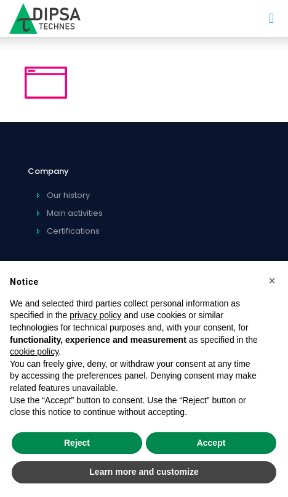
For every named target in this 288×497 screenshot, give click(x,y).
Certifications (73, 231)
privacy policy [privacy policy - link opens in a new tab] (95, 315)
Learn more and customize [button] (143, 472)
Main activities (75, 213)
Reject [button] (77, 443)
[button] (272, 280)
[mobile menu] (271, 18)
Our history (68, 195)
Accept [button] (211, 443)
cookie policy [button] (34, 351)
